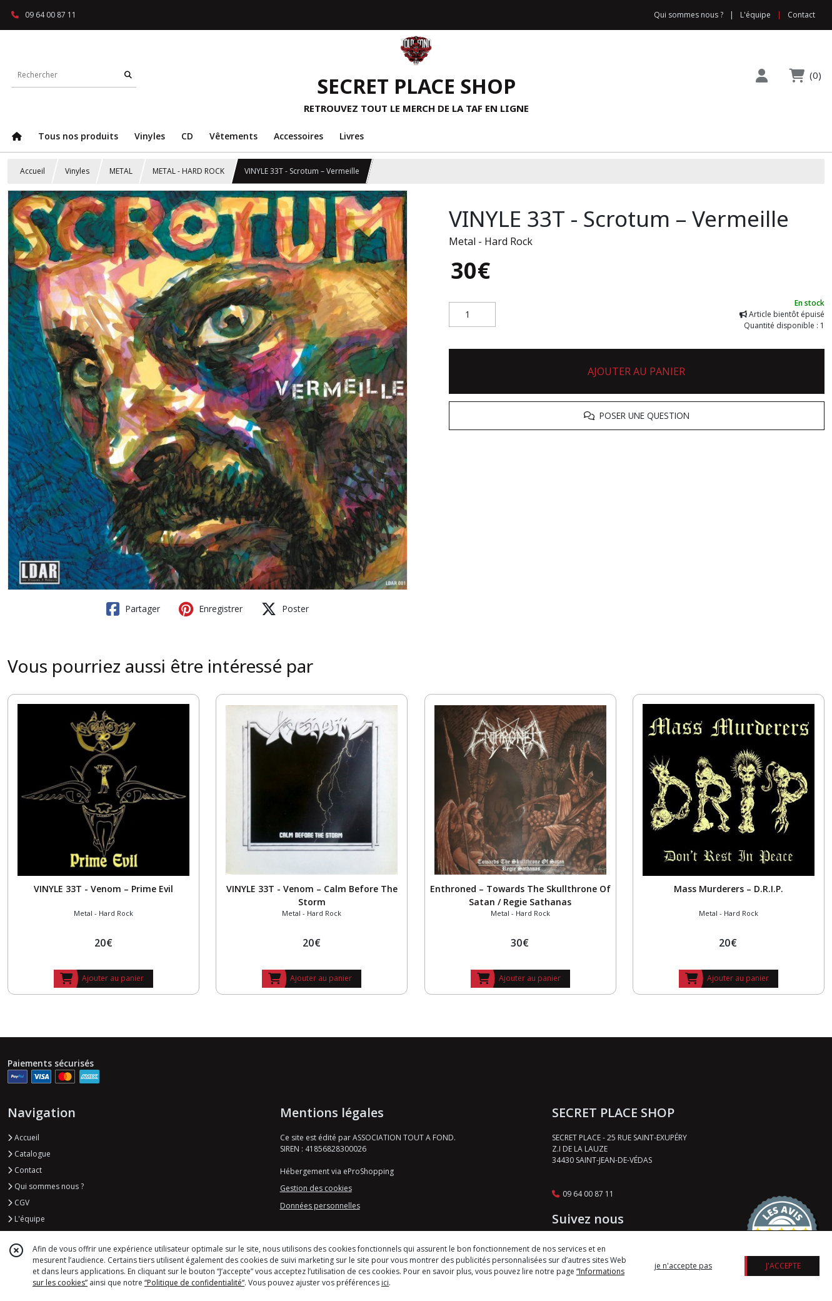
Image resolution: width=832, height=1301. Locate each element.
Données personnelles (320, 1205)
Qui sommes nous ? (46, 1186)
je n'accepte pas (683, 1265)
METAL (121, 171)
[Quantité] (472, 314)
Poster (285, 608)
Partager (133, 608)
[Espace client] (762, 75)
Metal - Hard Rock (491, 241)
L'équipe (26, 1218)
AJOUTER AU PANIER (636, 371)
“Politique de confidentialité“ (194, 1282)
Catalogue (29, 1153)
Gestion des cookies (316, 1188)
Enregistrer (211, 608)
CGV (18, 1202)
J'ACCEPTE (783, 1265)
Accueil (32, 171)
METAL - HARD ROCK (188, 171)
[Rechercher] (128, 75)
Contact (801, 14)
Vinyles (77, 171)
